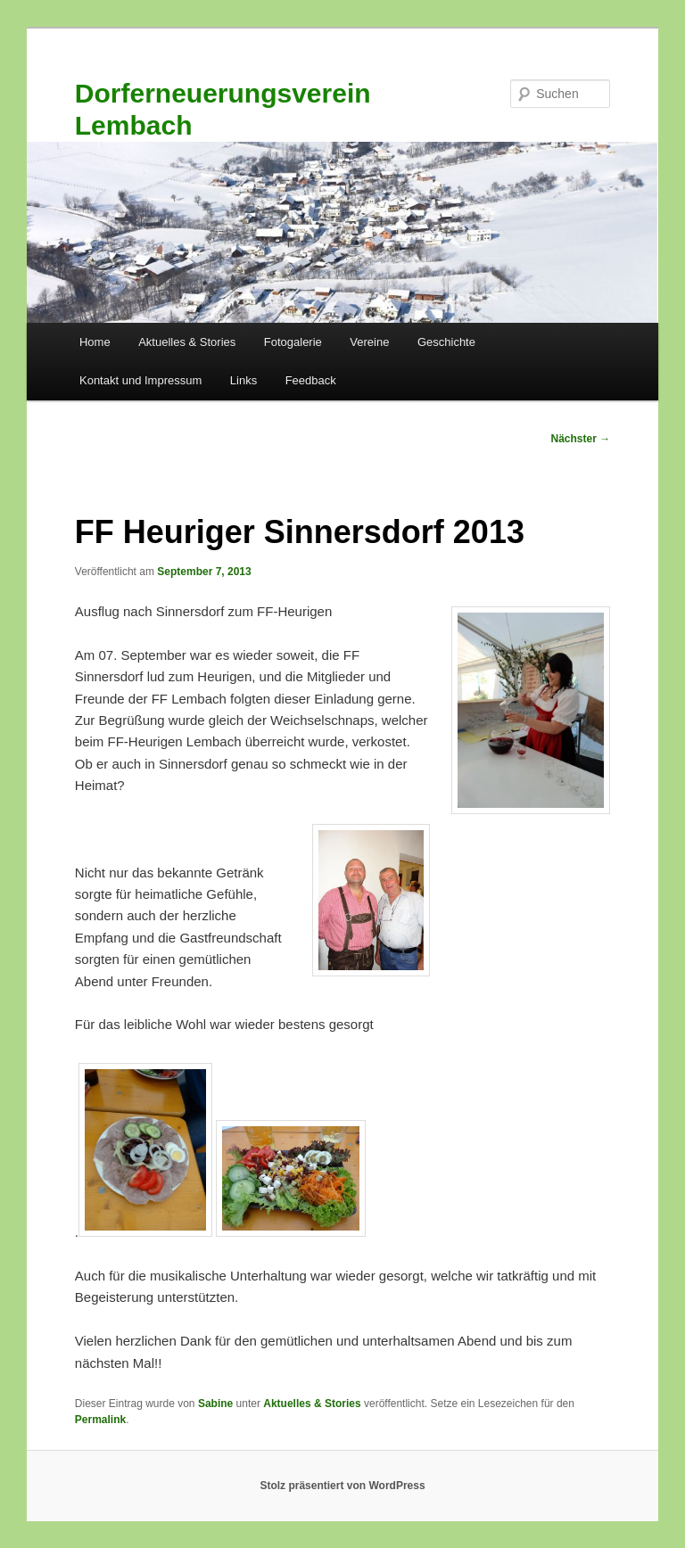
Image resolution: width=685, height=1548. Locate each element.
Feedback (310, 380)
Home (95, 342)
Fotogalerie (293, 342)
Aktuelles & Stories (186, 342)
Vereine (369, 342)
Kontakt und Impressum (140, 380)
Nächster (581, 438)
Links (243, 380)
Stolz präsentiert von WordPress (342, 1485)
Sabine (215, 1403)
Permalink (100, 1419)
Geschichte (446, 342)
